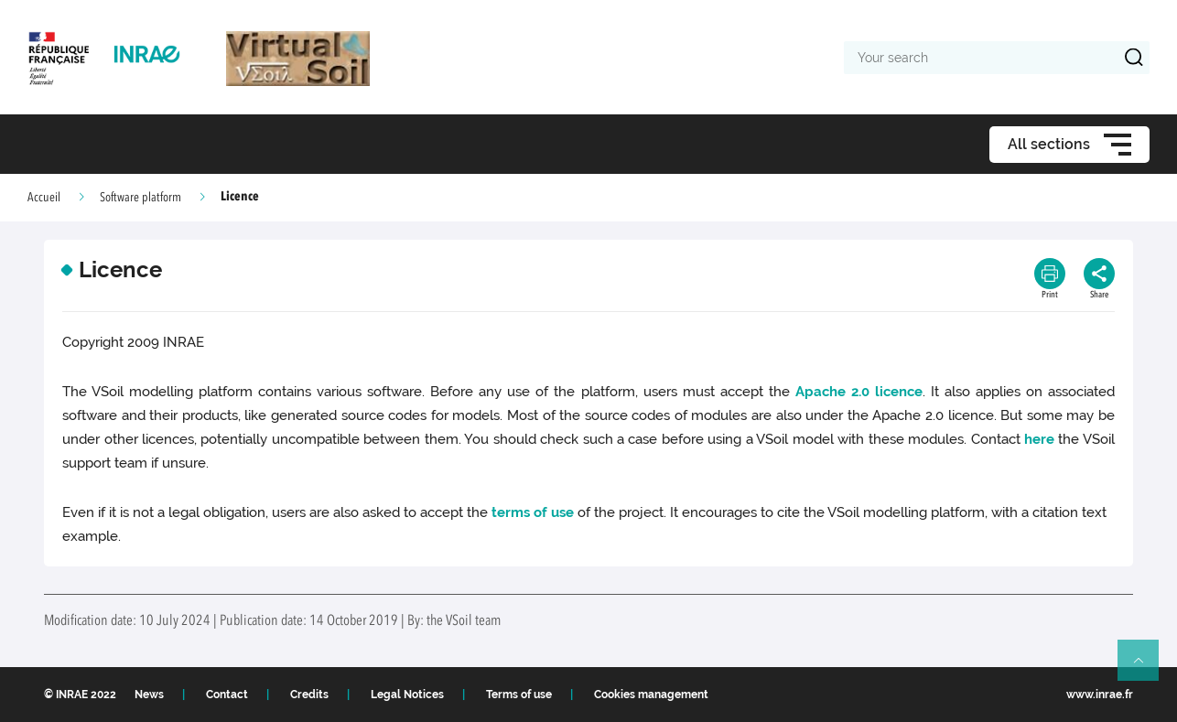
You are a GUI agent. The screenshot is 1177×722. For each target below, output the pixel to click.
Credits (309, 694)
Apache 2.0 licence (859, 391)
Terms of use (519, 694)
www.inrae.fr (1099, 694)
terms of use (532, 512)
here (1039, 439)
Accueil (43, 197)
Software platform (140, 197)
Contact (227, 694)
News (149, 694)
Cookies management (651, 694)
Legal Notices (407, 694)
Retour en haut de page (1146, 668)
